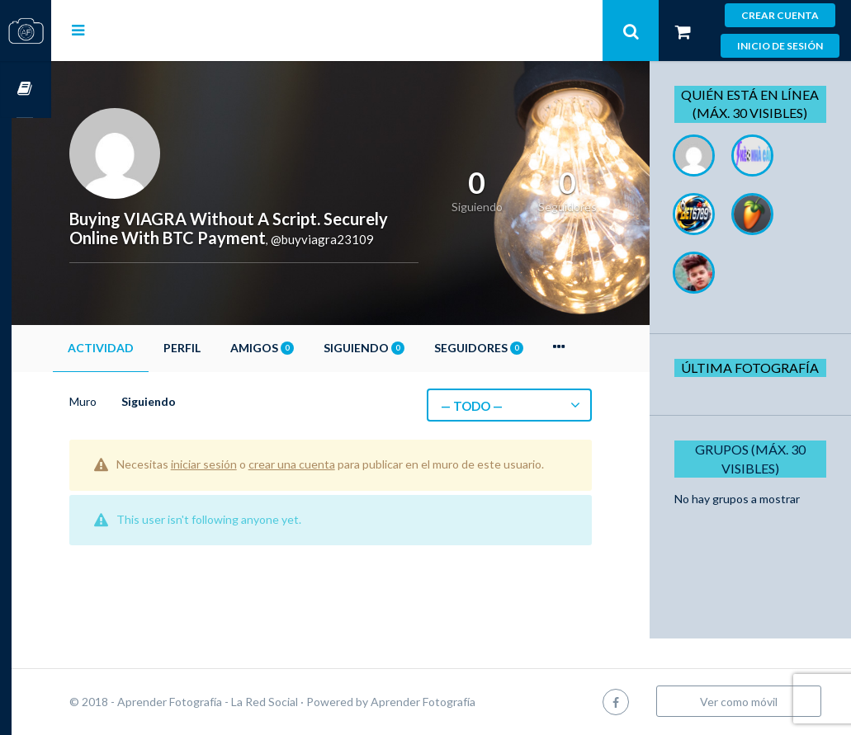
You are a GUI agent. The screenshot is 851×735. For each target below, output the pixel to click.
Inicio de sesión (780, 46)
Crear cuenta (780, 15)
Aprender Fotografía (462, 702)
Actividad (140, 348)
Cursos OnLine (25, 89)
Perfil (221, 348)
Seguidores (518, 348)
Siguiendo (403, 348)
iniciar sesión (243, 464)
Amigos (301, 348)
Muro (122, 401)
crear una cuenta (331, 464)
